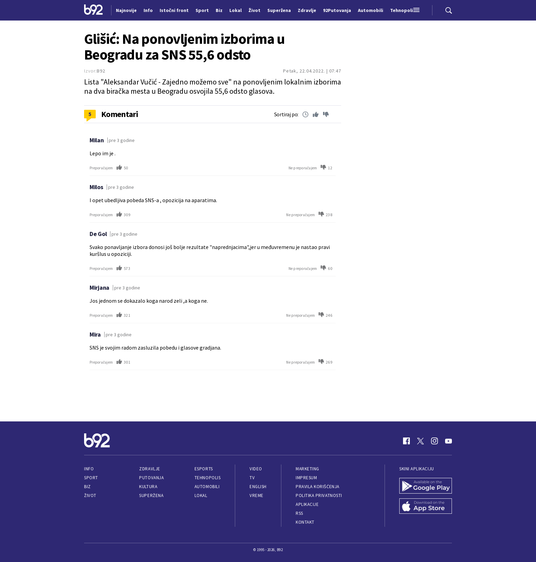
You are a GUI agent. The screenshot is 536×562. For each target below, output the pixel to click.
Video (256, 469)
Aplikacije (307, 504)
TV (252, 478)
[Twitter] (420, 440)
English (258, 486)
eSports (204, 469)
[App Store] (425, 506)
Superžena (151, 495)
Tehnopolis (207, 478)
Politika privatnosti (319, 495)
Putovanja (151, 478)
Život (90, 495)
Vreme (257, 495)
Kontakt (305, 522)
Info (89, 469)
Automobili (207, 486)
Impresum (306, 478)
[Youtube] (448, 440)
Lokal (201, 495)
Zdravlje (149, 469)
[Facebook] (406, 440)
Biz (87, 486)
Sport (91, 478)
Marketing (307, 469)
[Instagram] (434, 440)
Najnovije (126, 10)
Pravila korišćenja (317, 486)
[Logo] (93, 10)
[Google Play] (425, 486)
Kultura (148, 486)
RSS (299, 513)
